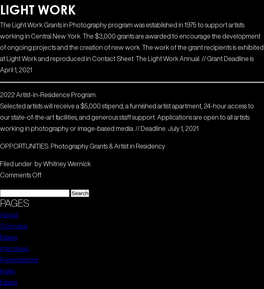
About (9, 215)
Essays (8, 237)
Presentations (19, 260)
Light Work (38, 9)
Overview (14, 226)
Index (7, 271)
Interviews (14, 248)
